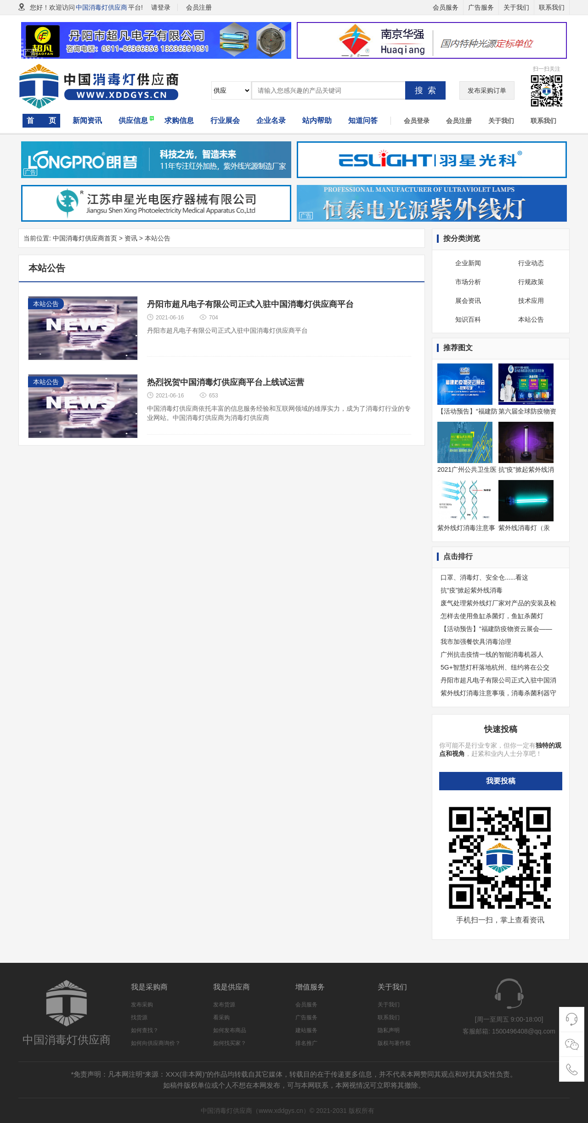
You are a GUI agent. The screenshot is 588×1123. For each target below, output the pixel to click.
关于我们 (516, 7)
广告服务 (481, 7)
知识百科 (468, 319)
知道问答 (363, 120)
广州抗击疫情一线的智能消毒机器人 (492, 654)
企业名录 (271, 120)
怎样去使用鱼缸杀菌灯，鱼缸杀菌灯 (492, 616)
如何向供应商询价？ (156, 1043)
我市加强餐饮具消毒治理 (476, 641)
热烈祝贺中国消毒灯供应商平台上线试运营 (225, 382)
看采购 (221, 1017)
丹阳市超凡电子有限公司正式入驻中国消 (498, 680)
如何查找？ (144, 1030)
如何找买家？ (229, 1043)
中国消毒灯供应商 (101, 7)
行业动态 (531, 263)
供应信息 (133, 120)
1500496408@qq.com (523, 1031)
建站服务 (306, 1030)
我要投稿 (500, 781)
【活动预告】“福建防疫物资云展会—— (496, 628)
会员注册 (459, 120)
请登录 (160, 7)
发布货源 (224, 1004)
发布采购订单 (487, 90)
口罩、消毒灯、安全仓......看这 (484, 577)
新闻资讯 (87, 120)
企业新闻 (468, 263)
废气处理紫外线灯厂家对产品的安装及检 (498, 603)
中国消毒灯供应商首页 (85, 238)
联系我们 (552, 7)
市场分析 (468, 281)
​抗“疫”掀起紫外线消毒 (472, 590)
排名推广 (306, 1043)
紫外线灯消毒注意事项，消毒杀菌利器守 (498, 693)
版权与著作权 (394, 1043)
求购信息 (179, 120)
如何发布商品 (229, 1030)
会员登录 (417, 120)
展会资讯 (468, 300)
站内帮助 (317, 120)
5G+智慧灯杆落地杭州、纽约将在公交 (495, 667)
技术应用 (531, 300)
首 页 (41, 120)
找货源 (139, 1017)
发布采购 (142, 1004)
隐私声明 (389, 1030)
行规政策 (531, 281)
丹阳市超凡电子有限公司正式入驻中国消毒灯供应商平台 (250, 304)
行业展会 (225, 120)
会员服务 (445, 7)
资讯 (130, 238)
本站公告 (531, 319)
